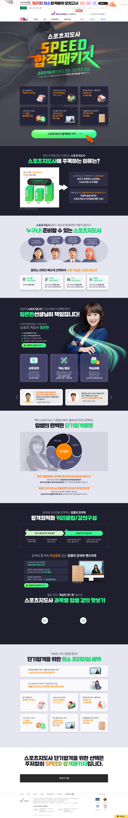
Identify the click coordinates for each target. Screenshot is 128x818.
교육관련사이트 (69, 794)
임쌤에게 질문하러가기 (33, 345)
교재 (44, 19)
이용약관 (42, 794)
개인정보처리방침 (50, 794)
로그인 (74, 8)
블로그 (37, 8)
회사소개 (22, 794)
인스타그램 (33, 8)
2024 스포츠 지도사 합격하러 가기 (64, 134)
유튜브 (40, 8)
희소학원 (23, 8)
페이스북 (30, 8)
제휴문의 (35, 794)
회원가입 (79, 8)
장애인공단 (103, 19)
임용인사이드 (67, 19)
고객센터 (102, 8)
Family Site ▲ (102, 794)
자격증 (81, 19)
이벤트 (106, 8)
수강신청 (35, 19)
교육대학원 (92, 19)
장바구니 (97, 8)
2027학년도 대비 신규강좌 (98, 14)
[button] (111, 397)
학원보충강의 (90, 8)
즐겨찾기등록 (59, 794)
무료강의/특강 (55, 19)
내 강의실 (84, 8)
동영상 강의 (64, 778)
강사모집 (28, 794)
